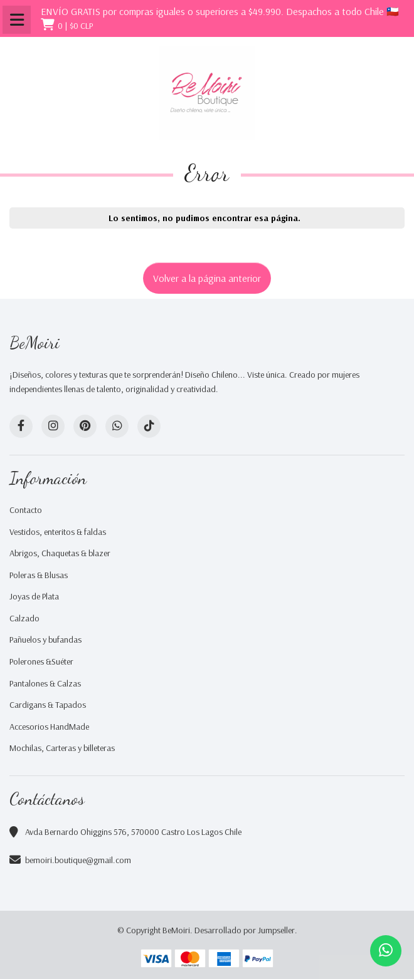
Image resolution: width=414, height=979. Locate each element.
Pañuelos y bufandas (45, 639)
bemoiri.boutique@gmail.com (78, 860)
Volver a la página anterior (207, 278)
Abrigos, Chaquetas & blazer (59, 553)
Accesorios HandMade (49, 726)
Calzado (24, 618)
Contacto (25, 509)
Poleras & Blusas (38, 575)
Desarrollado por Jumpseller (244, 930)
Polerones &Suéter (41, 661)
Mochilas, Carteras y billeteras (62, 748)
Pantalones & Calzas (45, 683)
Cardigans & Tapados (47, 704)
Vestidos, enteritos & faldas (57, 531)
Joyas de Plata (34, 596)
